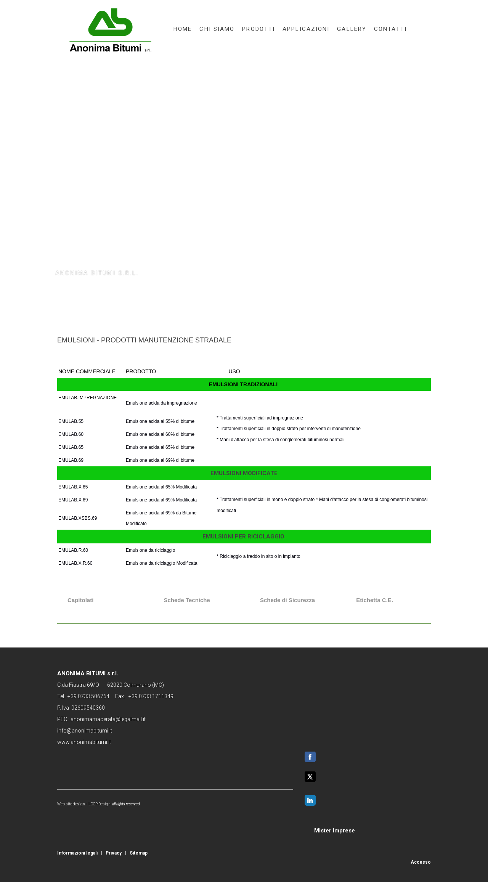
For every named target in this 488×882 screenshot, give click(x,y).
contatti (390, 29)
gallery (351, 29)
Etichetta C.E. (374, 600)
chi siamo (216, 29)
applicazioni (306, 29)
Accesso (421, 862)
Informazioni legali (77, 853)
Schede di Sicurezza (287, 600)
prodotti (258, 29)
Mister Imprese (334, 830)
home (182, 29)
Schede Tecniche (187, 600)
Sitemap (139, 853)
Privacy (114, 853)
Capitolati (80, 600)
